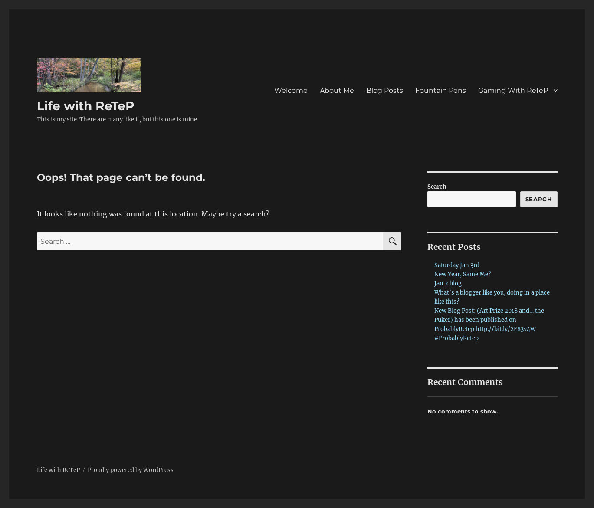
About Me (337, 90)
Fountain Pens (440, 90)
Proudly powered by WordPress (131, 470)
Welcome (291, 90)
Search (436, 186)
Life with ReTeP (86, 105)
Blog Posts (384, 90)
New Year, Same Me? (462, 274)
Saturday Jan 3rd (456, 265)
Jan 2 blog (448, 283)
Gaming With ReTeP (513, 90)
